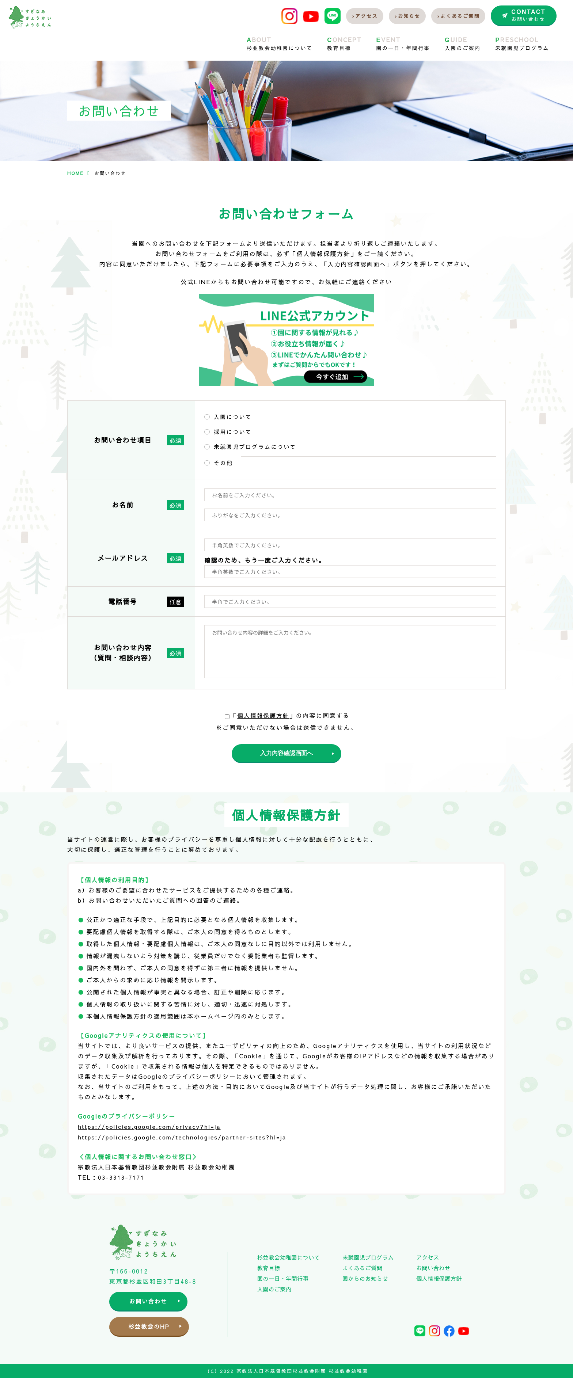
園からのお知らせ (365, 1278)
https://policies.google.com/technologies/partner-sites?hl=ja (186, 1137)
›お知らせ (407, 16)
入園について (233, 416)
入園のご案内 (274, 1288)
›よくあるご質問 (458, 16)
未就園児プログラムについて (255, 446)
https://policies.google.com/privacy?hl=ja (152, 1127)
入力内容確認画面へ (357, 264)
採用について (233, 431)
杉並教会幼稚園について (288, 1256)
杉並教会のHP (153, 1326)
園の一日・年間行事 (282, 1278)
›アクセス (365, 16)
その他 (223, 462)
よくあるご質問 (362, 1267)
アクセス (427, 1256)
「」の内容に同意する (287, 715)
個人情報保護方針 (263, 715)
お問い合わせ (153, 1301)
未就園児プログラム (368, 1256)
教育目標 (268, 1267)
